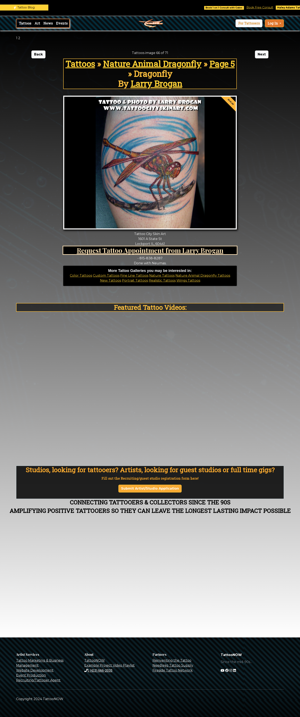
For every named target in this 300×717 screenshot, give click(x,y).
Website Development (35, 670)
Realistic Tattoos (162, 280)
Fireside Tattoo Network (172, 670)
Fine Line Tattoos (134, 275)
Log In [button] (273, 23)
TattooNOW (94, 660)
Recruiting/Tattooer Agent (38, 680)
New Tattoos (110, 280)
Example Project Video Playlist (109, 665)
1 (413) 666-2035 (98, 670)
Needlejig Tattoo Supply (172, 665)
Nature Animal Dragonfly (152, 63)
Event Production (31, 675)
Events (62, 23)
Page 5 (222, 63)
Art (37, 23)
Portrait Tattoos (135, 280)
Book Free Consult (265, 7)
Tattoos (25, 23)
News (48, 23)
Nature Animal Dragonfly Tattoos (202, 275)
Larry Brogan (156, 83)
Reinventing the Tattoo (171, 660)
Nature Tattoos (162, 275)
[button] (249, 23)
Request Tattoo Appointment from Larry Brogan (150, 250)
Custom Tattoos (106, 275)
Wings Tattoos (188, 280)
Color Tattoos (81, 275)
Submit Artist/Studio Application (150, 488)
